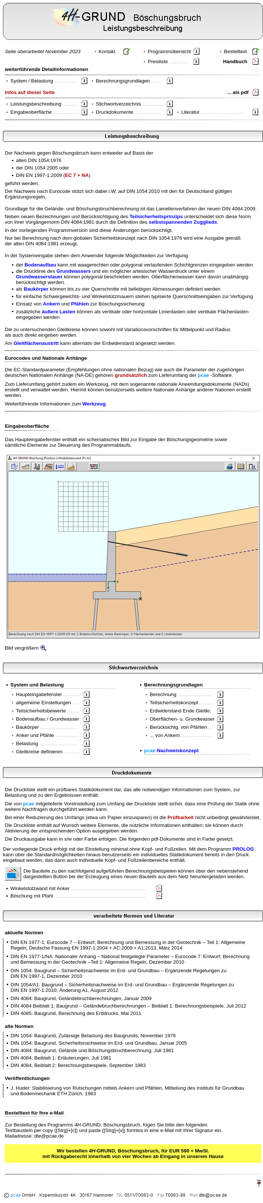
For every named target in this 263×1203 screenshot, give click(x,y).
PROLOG (243, 849)
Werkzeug (94, 404)
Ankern (51, 304)
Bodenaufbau (40, 265)
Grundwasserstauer (39, 276)
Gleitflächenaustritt (36, 343)
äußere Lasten (58, 311)
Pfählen (80, 304)
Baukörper (36, 289)
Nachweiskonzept (178, 750)
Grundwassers (73, 271)
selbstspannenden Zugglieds (183, 222)
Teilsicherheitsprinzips (156, 216)
